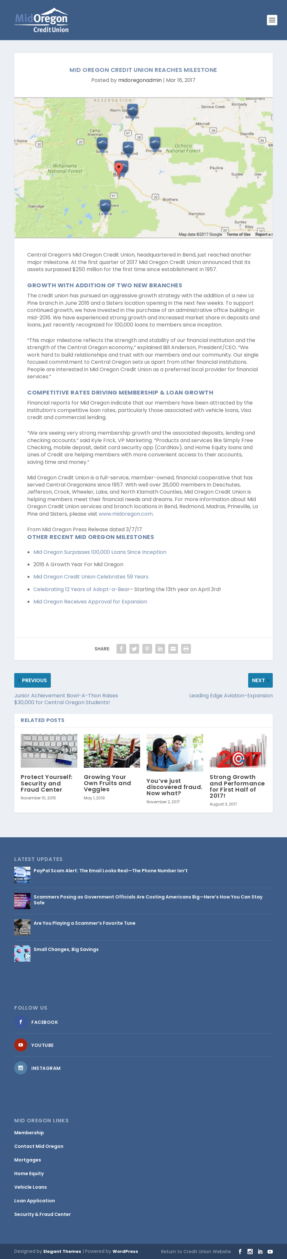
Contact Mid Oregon (38, 1146)
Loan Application (34, 1200)
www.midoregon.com (126, 514)
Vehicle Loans (30, 1187)
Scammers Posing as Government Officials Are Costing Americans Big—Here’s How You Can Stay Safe (148, 900)
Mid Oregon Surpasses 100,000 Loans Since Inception (99, 552)
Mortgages (27, 1160)
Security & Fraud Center (42, 1214)
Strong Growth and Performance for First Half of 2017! (237, 786)
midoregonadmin (140, 80)
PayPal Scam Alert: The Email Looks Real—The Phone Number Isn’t (111, 870)
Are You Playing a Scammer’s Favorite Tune (85, 923)
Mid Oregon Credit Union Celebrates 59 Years (91, 576)
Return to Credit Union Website (196, 1251)
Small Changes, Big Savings (66, 949)
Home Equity (29, 1173)
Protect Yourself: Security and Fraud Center (46, 783)
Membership (29, 1132)
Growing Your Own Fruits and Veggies (107, 783)
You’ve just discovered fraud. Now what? (175, 787)
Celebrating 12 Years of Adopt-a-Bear (81, 589)
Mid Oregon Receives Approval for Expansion (90, 601)
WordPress (125, 1251)
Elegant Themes (62, 1251)
